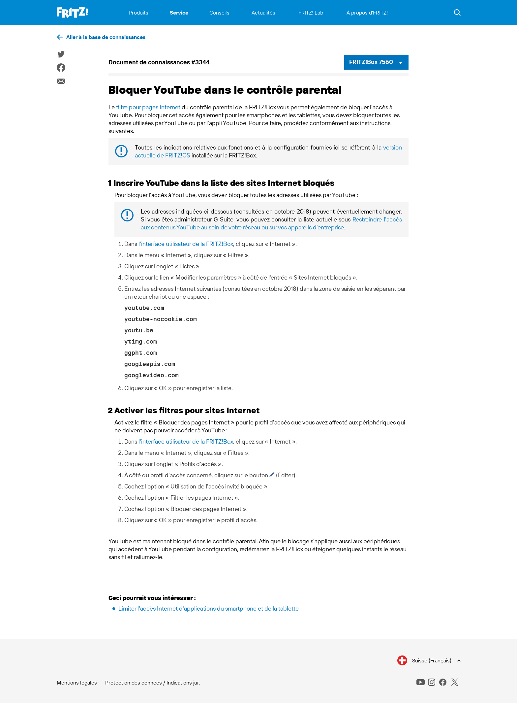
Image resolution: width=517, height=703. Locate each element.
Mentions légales (77, 682)
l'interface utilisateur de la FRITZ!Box (185, 244)
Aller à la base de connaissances (105, 37)
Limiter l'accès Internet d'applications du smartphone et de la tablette (208, 608)
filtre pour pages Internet (148, 107)
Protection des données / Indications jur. (152, 682)
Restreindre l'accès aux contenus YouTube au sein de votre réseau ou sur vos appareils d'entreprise (271, 223)
